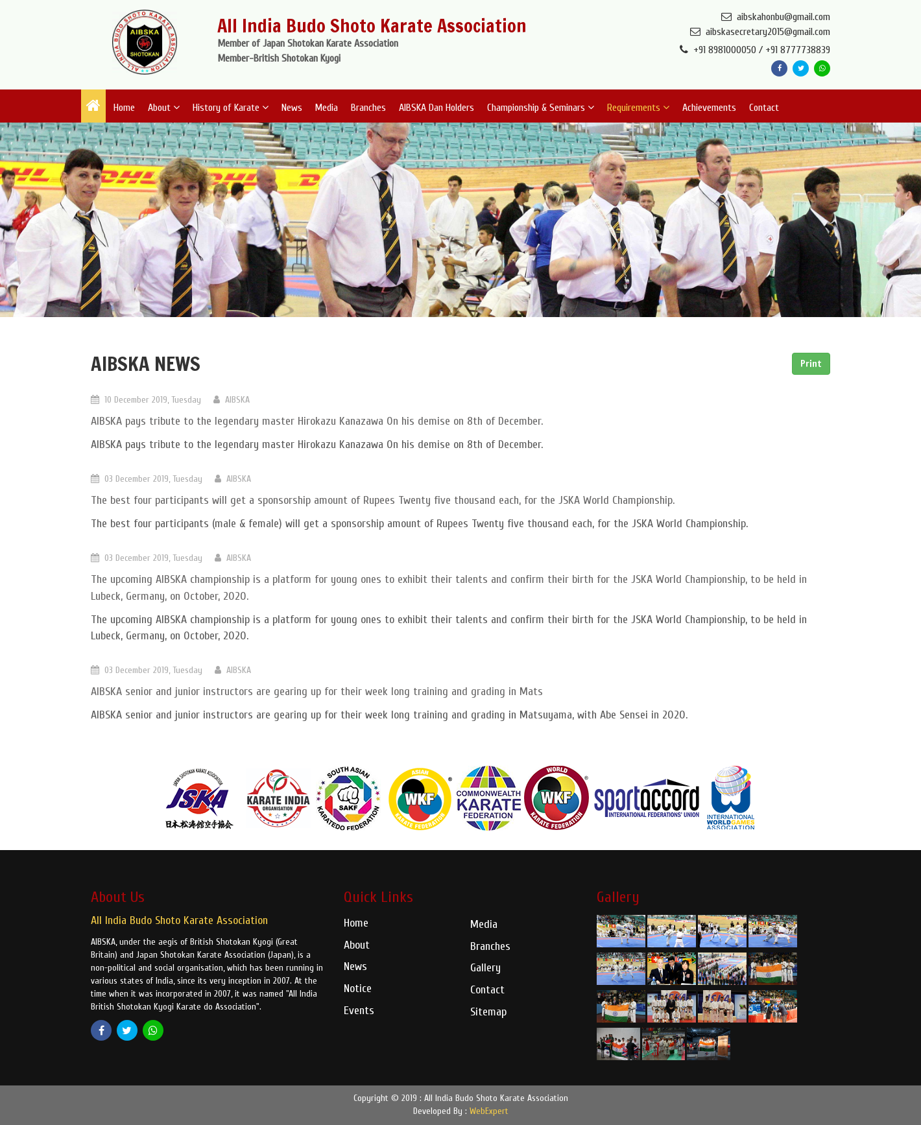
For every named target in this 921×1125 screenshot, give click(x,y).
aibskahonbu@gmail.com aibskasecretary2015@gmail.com (760, 24)
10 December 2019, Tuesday (146, 399)
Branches (368, 107)
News (291, 107)
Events (359, 1010)
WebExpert (489, 1111)
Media (326, 107)
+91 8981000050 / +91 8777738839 (755, 50)
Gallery (485, 968)
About (164, 107)
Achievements (709, 107)
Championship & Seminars (540, 107)
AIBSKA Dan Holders (436, 107)
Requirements (638, 107)
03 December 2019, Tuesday (146, 478)
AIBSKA (231, 399)
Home (124, 107)
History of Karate (231, 107)
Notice (358, 988)
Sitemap (488, 1012)
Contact (764, 107)
